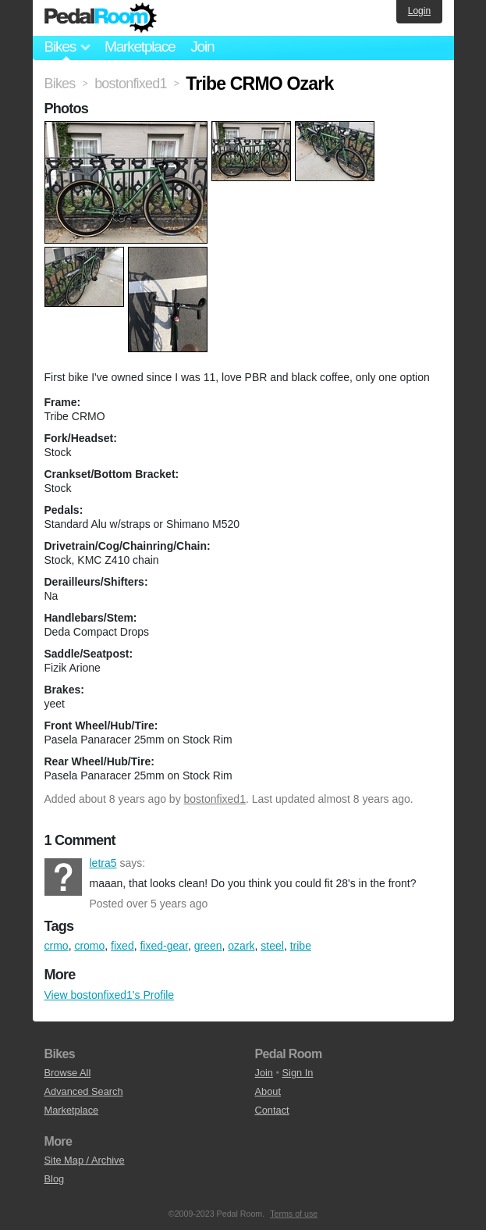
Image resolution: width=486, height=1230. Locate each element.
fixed (122, 945)
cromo (89, 945)
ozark (241, 945)
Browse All (67, 1072)
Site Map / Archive (84, 1160)
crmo (56, 945)
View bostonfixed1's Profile (109, 995)
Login (419, 10)
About (268, 1091)
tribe (300, 945)
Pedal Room (100, 18)
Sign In (298, 1072)
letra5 (63, 877)
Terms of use (293, 1213)
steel (272, 945)
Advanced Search (83, 1091)
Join (202, 46)
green (208, 945)
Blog (54, 1179)
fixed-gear (163, 945)
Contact (272, 1110)
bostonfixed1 (215, 799)
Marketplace (140, 46)
